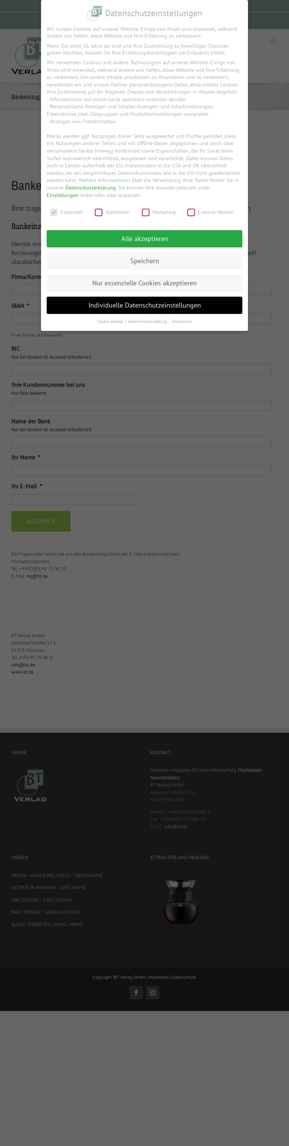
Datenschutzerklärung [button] (148, 321)
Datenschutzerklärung (90, 187)
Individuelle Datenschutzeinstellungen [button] (144, 305)
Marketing (159, 212)
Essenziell (66, 212)
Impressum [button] (182, 321)
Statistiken (112, 212)
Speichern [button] (144, 260)
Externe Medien (210, 212)
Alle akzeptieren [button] (144, 238)
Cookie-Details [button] (110, 321)
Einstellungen (63, 195)
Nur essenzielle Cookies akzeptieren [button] (144, 283)
